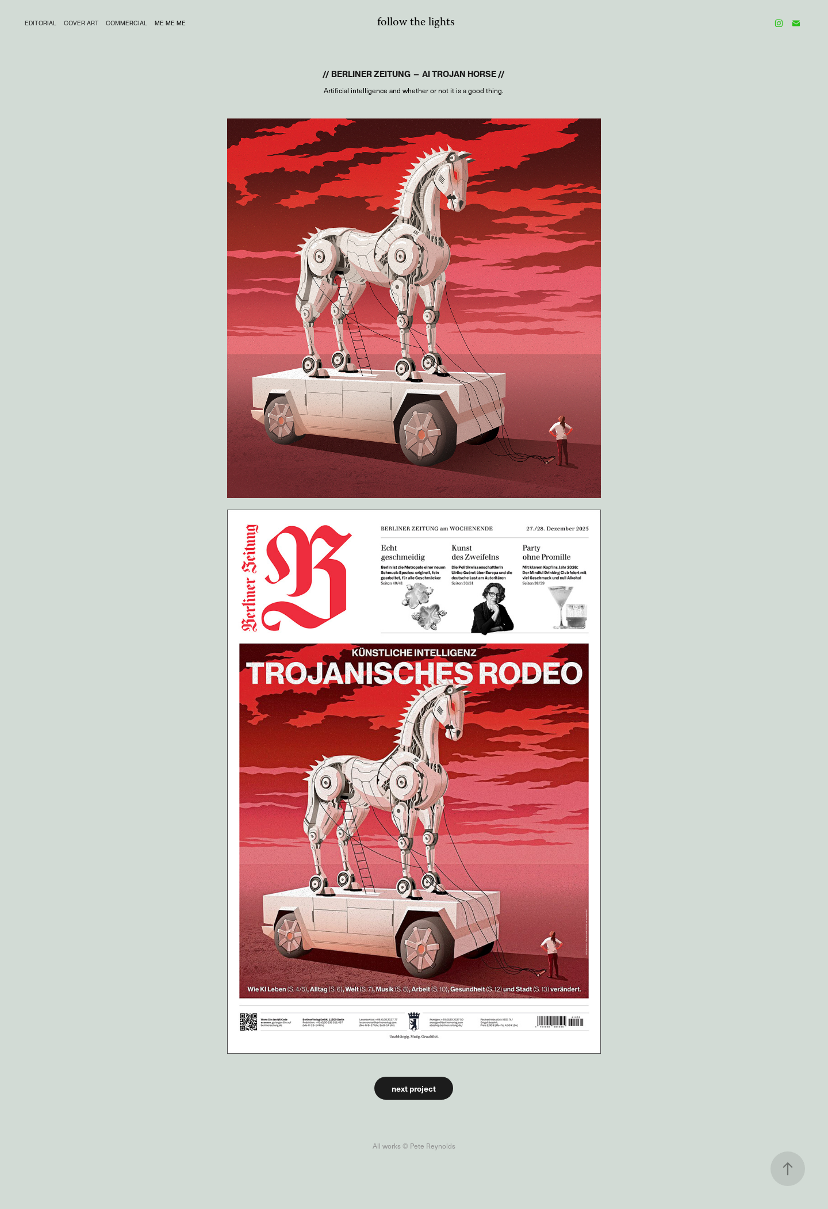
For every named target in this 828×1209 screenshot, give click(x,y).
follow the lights (416, 23)
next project (414, 1088)
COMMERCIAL (126, 23)
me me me (170, 23)
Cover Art (81, 23)
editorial (40, 23)
